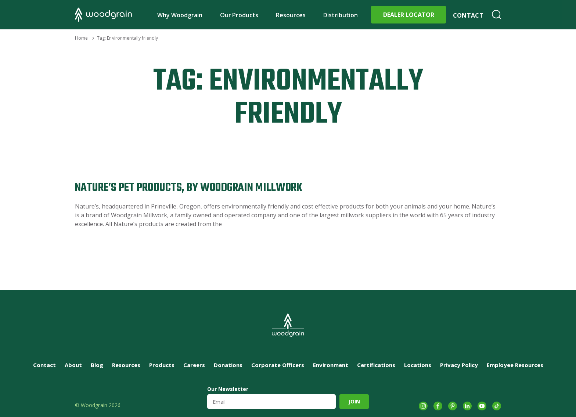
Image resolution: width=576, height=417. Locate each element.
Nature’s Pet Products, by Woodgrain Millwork (188, 188)
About (73, 365)
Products (161, 365)
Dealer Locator (408, 15)
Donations (228, 365)
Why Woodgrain (179, 15)
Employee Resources (515, 365)
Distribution (340, 15)
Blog (97, 365)
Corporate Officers (277, 365)
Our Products (239, 15)
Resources (291, 15)
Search (496, 14)
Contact (468, 15)
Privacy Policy (459, 365)
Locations (417, 365)
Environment (330, 365)
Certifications (376, 365)
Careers (194, 365)
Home (81, 38)
